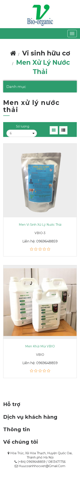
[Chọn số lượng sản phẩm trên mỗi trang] (21, 133)
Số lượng (22, 126)
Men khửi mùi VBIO (40, 346)
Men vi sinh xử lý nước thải (40, 225)
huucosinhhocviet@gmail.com (42, 466)
